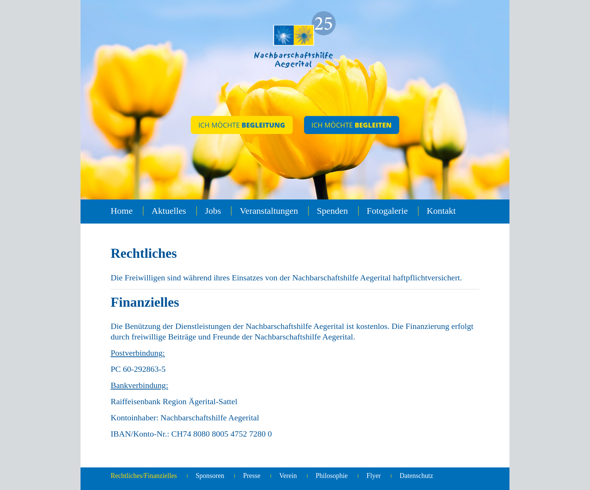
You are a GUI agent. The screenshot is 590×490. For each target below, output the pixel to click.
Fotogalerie (387, 211)
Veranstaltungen (269, 211)
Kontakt (441, 211)
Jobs (213, 211)
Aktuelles (169, 211)
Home (122, 211)
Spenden (332, 211)
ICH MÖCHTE (241, 124)
